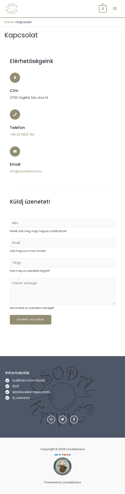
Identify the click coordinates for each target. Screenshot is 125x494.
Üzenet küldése (30, 319)
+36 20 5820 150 (22, 135)
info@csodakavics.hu (26, 171)
